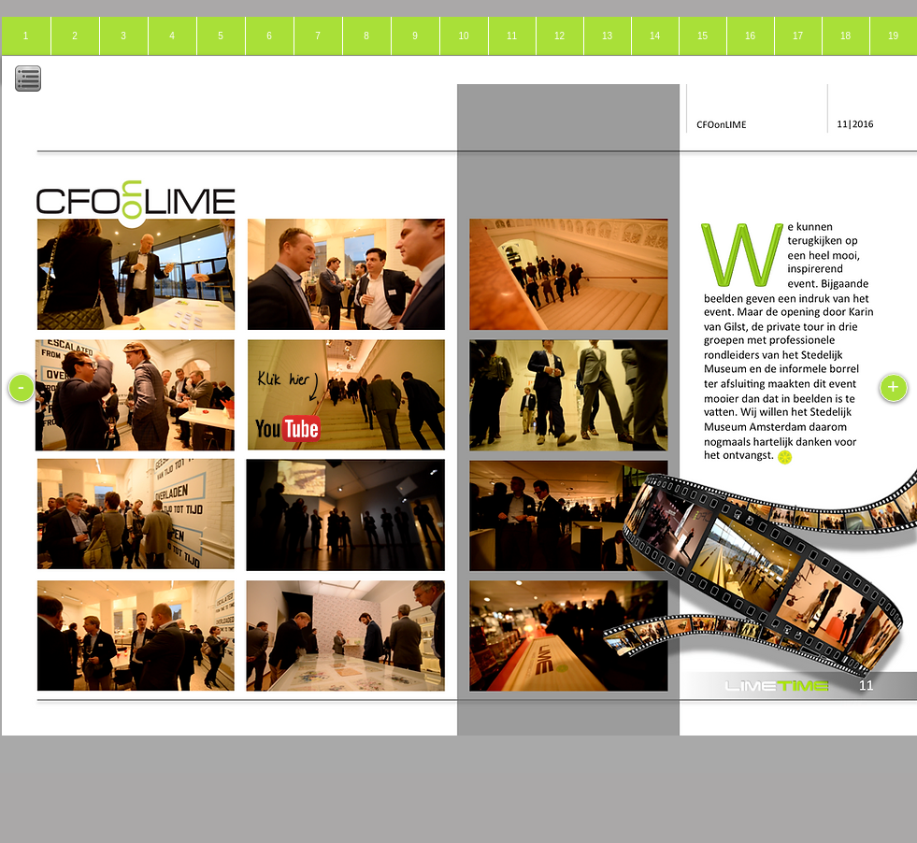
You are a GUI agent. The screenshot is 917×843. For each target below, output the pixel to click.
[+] (894, 388)
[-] (21, 388)
